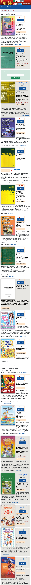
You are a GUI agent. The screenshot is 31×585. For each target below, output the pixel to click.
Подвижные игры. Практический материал (22, 197)
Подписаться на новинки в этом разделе (15, 71)
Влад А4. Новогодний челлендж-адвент (22, 383)
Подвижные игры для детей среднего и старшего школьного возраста (22, 127)
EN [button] (23, 1)
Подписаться (15, 77)
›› (17, 170)
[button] (14, 4)
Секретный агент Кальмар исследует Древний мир (21, 348)
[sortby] (15, 14)
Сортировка (4, 14)
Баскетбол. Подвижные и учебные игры (23, 568)
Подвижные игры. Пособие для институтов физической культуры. (22, 58)
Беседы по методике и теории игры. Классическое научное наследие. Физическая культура (22, 257)
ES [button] (21, 1)
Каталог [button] (9, 6)
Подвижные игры (20, 28)
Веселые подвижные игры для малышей (21, 537)
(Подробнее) (18, 44)
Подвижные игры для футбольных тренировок (23, 485)
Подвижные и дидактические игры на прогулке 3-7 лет (22, 415)
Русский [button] (17, 1)
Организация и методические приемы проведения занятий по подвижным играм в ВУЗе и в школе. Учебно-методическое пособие (23, 96)
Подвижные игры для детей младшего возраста (23, 224)
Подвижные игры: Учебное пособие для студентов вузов (22, 157)
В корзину (20, 20)
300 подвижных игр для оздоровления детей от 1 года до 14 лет (23, 517)
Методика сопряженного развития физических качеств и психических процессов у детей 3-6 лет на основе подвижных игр (22, 450)
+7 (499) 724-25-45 (26, 3)
